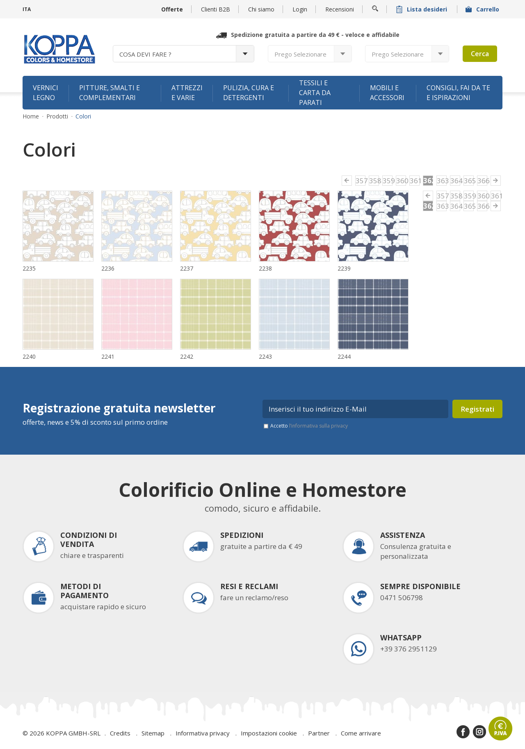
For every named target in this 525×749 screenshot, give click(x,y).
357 (360, 180)
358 (374, 180)
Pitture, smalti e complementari (109, 92)
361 (415, 180)
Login (299, 9)
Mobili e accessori (387, 92)
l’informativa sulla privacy (318, 425)
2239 (344, 268)
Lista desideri (422, 9)
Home (31, 116)
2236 (107, 268)
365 (469, 180)
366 (482, 180)
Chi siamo (261, 9)
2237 (186, 268)
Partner (319, 733)
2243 (265, 356)
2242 (186, 356)
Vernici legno (45, 92)
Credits (120, 733)
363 (442, 180)
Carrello (483, 9)
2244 (344, 356)
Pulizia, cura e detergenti (248, 92)
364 (455, 180)
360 (401, 180)
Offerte (172, 9)
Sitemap (153, 733)
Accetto (309, 425)
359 (388, 180)
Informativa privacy (203, 733)
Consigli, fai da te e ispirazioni (458, 92)
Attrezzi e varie (187, 92)
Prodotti (57, 116)
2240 (29, 356)
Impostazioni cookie (269, 733)
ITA (27, 9)
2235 (29, 268)
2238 (265, 268)
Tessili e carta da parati (315, 92)
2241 (107, 356)
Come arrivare (361, 733)
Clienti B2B (215, 9)
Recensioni (339, 9)
